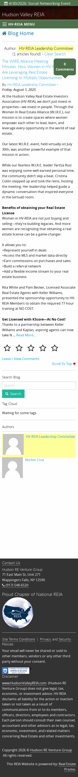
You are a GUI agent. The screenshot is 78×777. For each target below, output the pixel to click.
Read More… (26, 335)
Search (15, 394)
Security (65, 639)
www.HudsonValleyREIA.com (24, 683)
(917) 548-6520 (15, 585)
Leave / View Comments (20, 358)
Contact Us (11, 562)
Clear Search (55, 53)
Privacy (45, 639)
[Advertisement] (39, 519)
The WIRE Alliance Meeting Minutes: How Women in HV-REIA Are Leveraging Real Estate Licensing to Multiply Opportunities (32, 69)
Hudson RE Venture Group (51, 750)
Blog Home (18, 33)
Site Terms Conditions (18, 639)
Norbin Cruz (34, 459)
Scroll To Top (64, 363)
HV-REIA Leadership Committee (31, 84)
